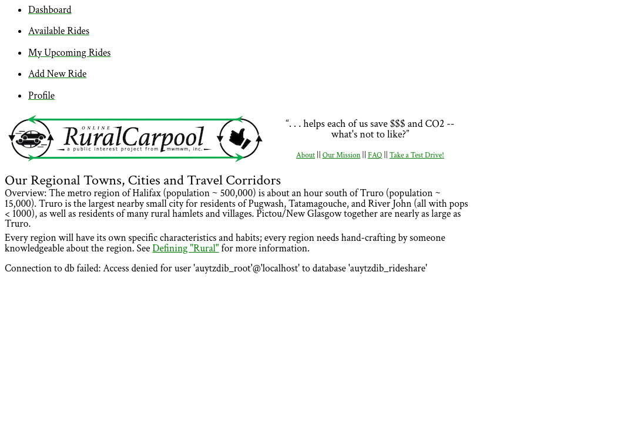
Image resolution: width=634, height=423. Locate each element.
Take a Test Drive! (417, 155)
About (305, 155)
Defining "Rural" (185, 248)
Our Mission (342, 155)
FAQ (375, 155)
